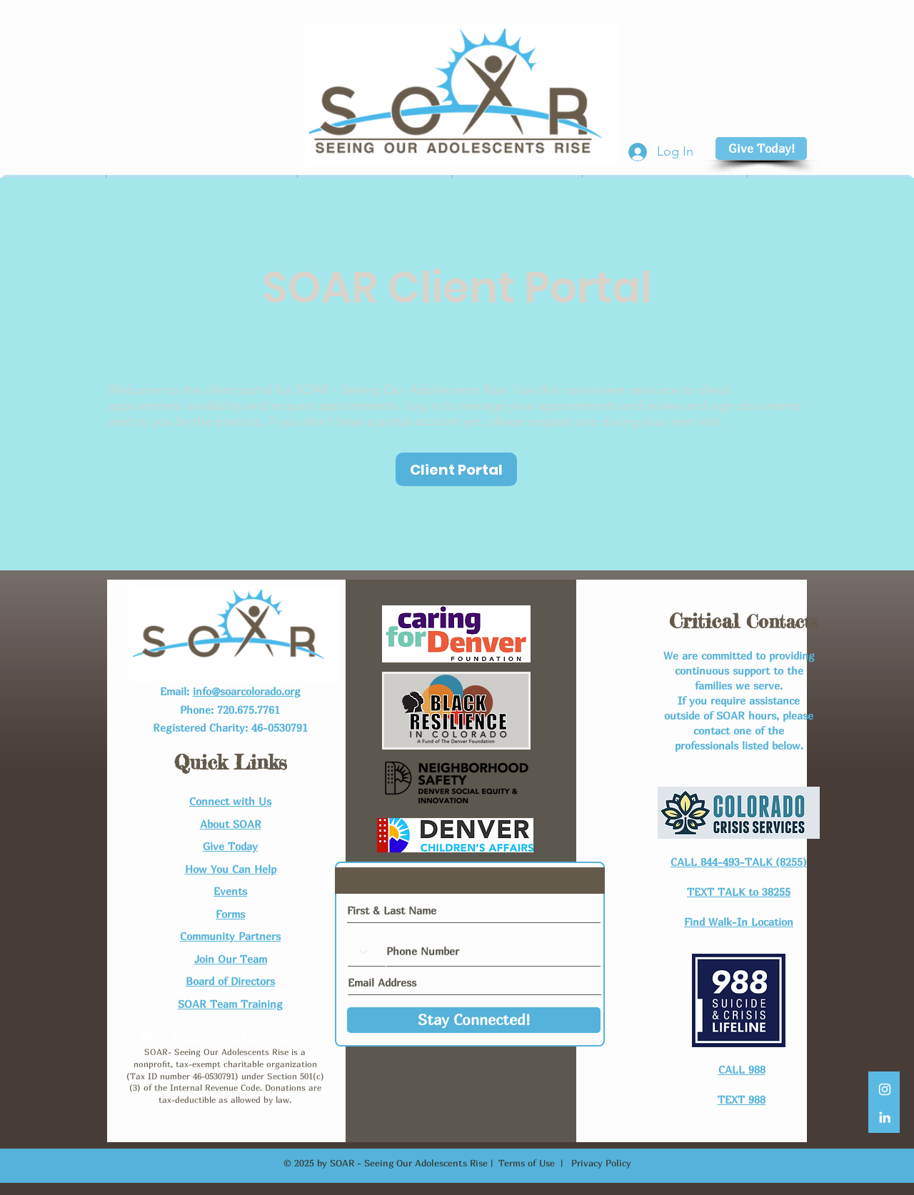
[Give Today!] (761, 148)
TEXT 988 (741, 1099)
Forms (230, 913)
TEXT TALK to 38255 (738, 891)
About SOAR (230, 823)
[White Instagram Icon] (885, 1089)
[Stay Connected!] (474, 1020)
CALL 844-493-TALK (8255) (739, 861)
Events (230, 890)
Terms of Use (526, 1163)
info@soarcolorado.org (247, 691)
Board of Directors (230, 980)
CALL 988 (741, 1069)
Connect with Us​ (230, 801)
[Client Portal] (456, 469)
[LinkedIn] (885, 1117)
